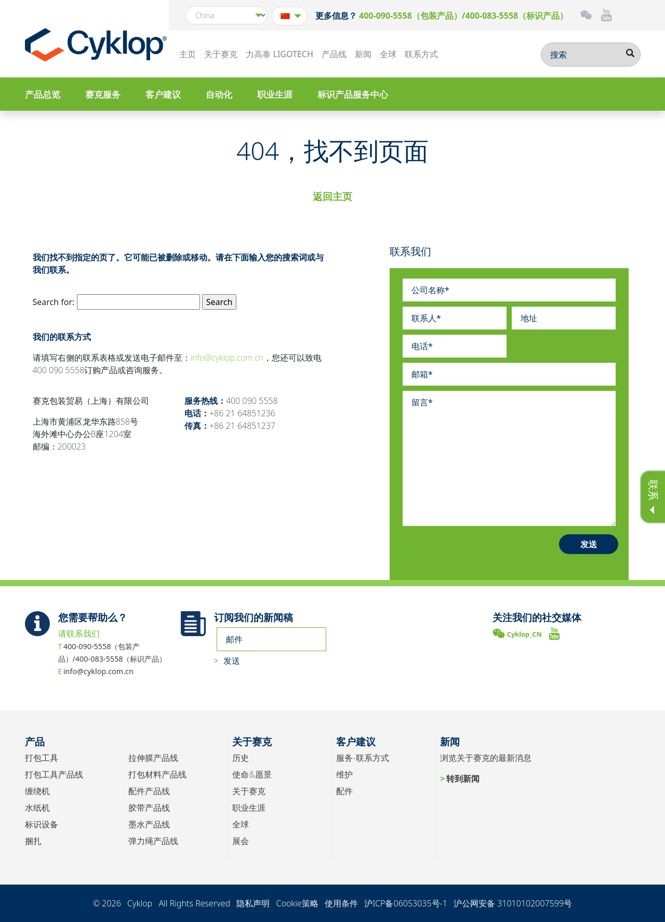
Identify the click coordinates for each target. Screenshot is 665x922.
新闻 (363, 54)
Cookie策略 (297, 903)
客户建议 (163, 94)
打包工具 (41, 757)
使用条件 (341, 903)
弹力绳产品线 (153, 841)
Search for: (54, 302)
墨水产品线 (149, 824)
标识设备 (41, 824)
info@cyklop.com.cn (227, 357)
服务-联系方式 (362, 757)
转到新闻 (463, 778)
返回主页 (332, 196)
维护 (344, 774)
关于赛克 (220, 54)
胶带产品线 (149, 807)
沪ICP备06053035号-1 (405, 903)
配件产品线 (149, 791)
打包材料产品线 (157, 774)
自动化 (219, 94)
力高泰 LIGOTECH (279, 54)
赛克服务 (103, 94)
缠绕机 (37, 791)
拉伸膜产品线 (153, 757)
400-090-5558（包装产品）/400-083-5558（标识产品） (463, 15)
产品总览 (42, 94)
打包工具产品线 (54, 774)
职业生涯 (274, 94)
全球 (388, 54)
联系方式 (421, 54)
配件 (344, 791)
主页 (187, 54)
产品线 (334, 54)
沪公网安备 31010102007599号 (513, 903)
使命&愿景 (251, 774)
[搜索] (591, 55)
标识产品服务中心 (352, 94)
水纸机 (37, 807)
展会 (240, 841)
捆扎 (33, 841)
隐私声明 (253, 903)
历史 (240, 757)
